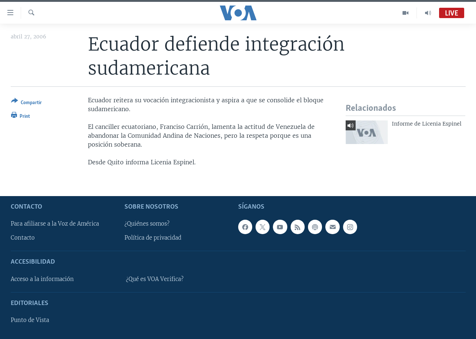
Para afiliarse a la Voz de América (55, 223)
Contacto (23, 237)
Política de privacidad (152, 237)
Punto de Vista (30, 320)
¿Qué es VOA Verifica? (155, 278)
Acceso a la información (42, 278)
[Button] (26, 103)
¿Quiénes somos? (146, 223)
